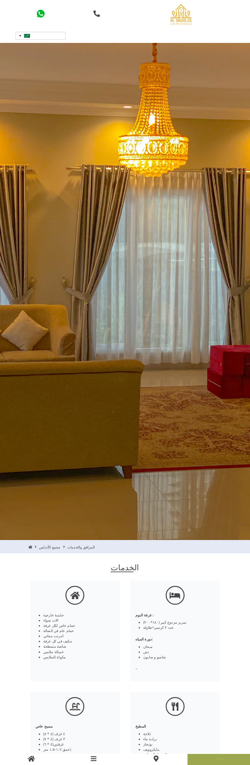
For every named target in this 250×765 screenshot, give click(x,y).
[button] (40, 36)
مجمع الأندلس (49, 547)
